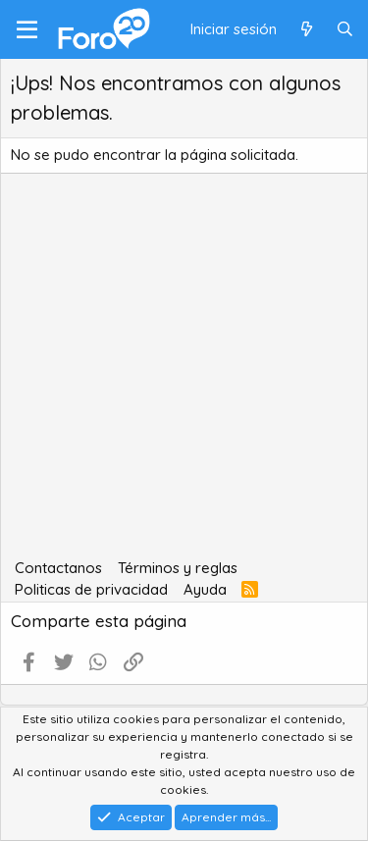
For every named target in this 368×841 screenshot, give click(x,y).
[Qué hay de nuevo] (306, 30)
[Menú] (27, 29)
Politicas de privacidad (91, 589)
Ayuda (205, 589)
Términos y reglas (177, 567)
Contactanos (58, 567)
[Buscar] (345, 30)
